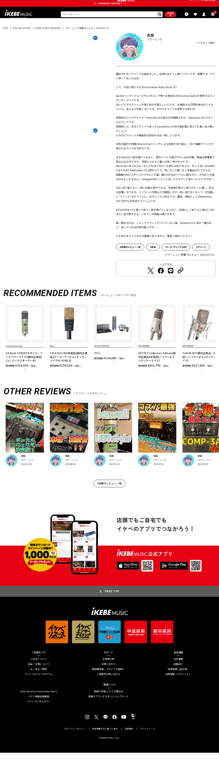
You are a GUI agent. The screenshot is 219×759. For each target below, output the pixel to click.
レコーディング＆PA (177, 257)
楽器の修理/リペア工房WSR (108, 709)
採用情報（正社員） (178, 686)
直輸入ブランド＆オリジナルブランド (108, 713)
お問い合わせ (108, 681)
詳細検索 (150, 23)
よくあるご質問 (38, 686)
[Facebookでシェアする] (161, 281)
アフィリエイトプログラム (38, 691)
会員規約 (129, 747)
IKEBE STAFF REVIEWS (47, 39)
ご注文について (38, 676)
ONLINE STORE (22, 39)
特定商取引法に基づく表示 (105, 747)
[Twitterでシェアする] (150, 281)
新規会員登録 (208, 4)
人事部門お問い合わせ (108, 691)
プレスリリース (147, 747)
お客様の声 (108, 676)
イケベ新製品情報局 (38, 713)
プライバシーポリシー (74, 747)
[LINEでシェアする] (170, 281)
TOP (5, 39)
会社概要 (178, 676)
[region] (109, 352)
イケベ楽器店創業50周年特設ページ (109, 12)
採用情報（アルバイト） (178, 691)
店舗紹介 (178, 681)
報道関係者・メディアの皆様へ (108, 686)
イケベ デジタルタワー (39, 719)
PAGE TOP (112, 608)
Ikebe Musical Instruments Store (38, 709)
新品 (153, 257)
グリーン (202, 257)
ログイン (194, 4)
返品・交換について (38, 681)
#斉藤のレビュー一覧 (109, 501)
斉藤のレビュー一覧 (131, 257)
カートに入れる (25, 383)
